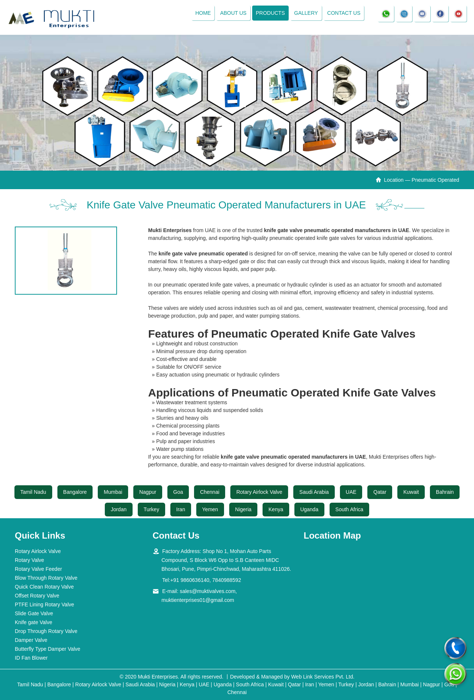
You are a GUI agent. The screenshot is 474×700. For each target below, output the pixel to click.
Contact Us (344, 13)
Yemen (210, 509)
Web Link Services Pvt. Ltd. (322, 677)
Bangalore (75, 492)
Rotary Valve (29, 560)
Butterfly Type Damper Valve (47, 649)
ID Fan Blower (31, 658)
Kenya (275, 509)
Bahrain (445, 492)
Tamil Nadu (33, 492)
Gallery (306, 13)
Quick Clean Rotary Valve (44, 587)
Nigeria (243, 509)
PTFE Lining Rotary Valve (44, 604)
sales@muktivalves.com (207, 591)
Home (203, 13)
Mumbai (113, 492)
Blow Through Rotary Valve (46, 578)
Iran (180, 509)
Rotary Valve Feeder (38, 569)
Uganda (309, 509)
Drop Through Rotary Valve (46, 631)
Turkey (151, 509)
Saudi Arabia (313, 492)
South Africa (350, 509)
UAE (351, 492)
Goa (178, 492)
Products (270, 13)
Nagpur (147, 492)
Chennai (209, 492)
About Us (233, 13)
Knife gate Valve (33, 622)
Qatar (379, 492)
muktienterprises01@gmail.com (197, 600)
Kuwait (411, 492)
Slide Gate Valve (34, 613)
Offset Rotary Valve (37, 596)
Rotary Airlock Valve (259, 492)
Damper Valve (31, 640)
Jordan (119, 509)
